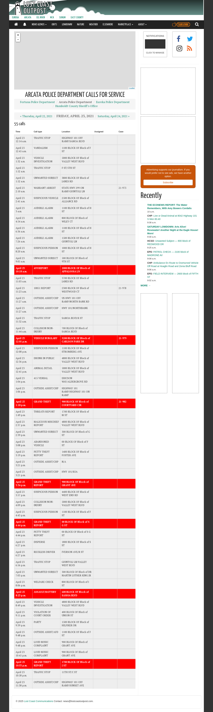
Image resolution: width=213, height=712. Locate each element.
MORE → (146, 285)
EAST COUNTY (77, 17)
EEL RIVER (40, 17)
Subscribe (168, 182)
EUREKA (15, 17)
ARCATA (27, 17)
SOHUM (62, 17)
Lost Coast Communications (38, 701)
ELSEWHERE (108, 24)
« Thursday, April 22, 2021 (36, 116)
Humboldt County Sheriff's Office (76, 106)
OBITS (54, 24)
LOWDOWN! (67, 24)
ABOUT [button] (142, 24)
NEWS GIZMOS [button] (39, 24)
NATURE (80, 24)
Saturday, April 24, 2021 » (113, 116)
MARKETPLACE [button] (125, 24)
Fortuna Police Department (37, 102)
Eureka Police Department (113, 102)
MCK (52, 17)
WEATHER (93, 24)
